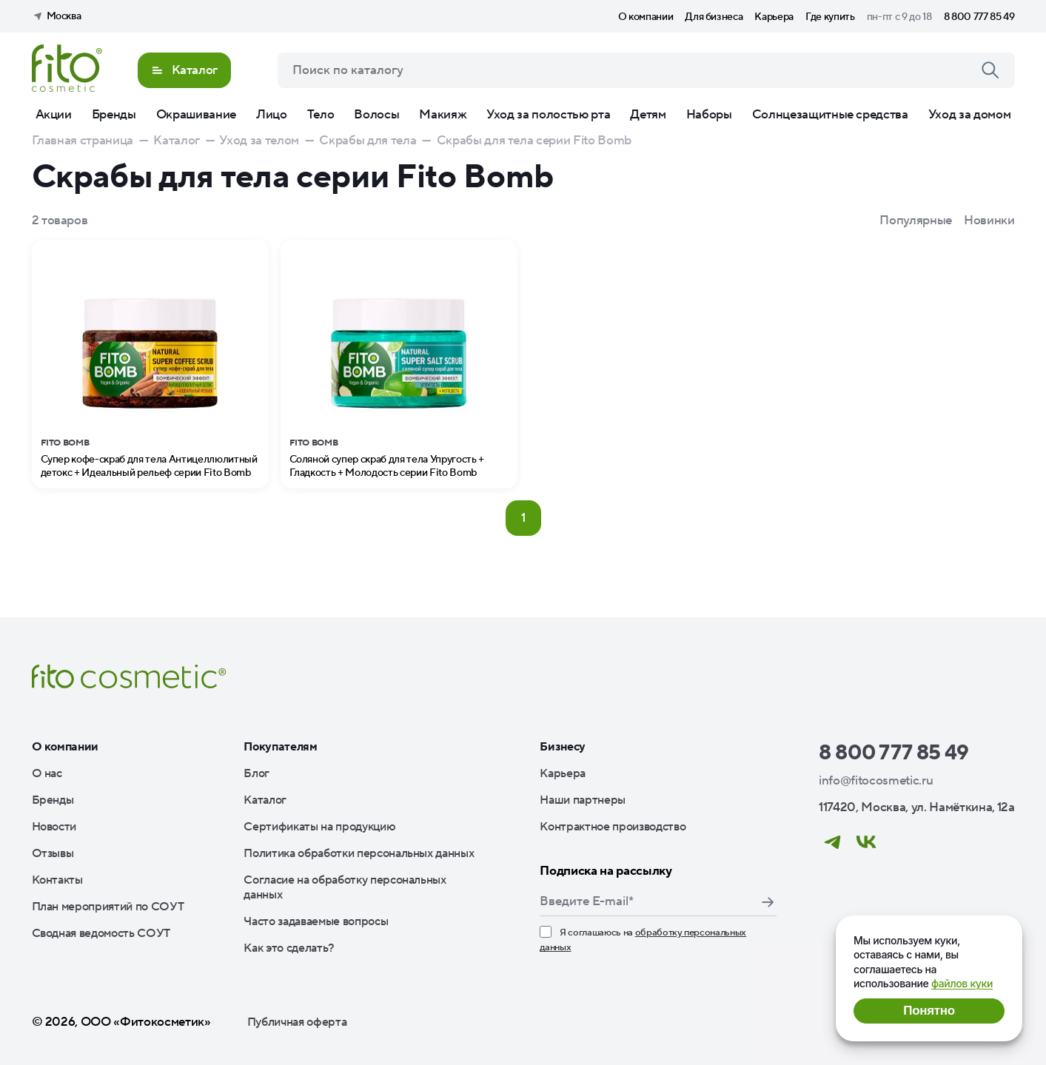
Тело (321, 115)
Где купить (830, 17)
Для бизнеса (713, 17)
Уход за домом (969, 115)
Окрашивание (196, 115)
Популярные (915, 220)
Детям (648, 115)
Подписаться (768, 902)
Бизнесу (563, 746)
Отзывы (53, 853)
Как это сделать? (289, 948)
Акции (54, 115)
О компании (646, 17)
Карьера (774, 17)
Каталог (265, 800)
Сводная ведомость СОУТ (101, 933)
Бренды (114, 115)
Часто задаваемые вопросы (316, 921)
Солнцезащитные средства (830, 115)
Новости (54, 826)
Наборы (709, 115)
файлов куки (962, 983)
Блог (256, 773)
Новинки (989, 220)
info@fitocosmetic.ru (876, 781)
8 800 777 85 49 (979, 17)
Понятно (928, 1011)
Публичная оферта (297, 1022)
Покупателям (280, 746)
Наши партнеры (583, 800)
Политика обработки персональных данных (359, 853)
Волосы (376, 115)
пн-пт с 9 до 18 (899, 17)
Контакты (57, 880)
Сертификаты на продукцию (319, 826)
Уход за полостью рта (548, 115)
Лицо (271, 115)
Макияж (442, 115)
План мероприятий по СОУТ (108, 906)
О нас (47, 773)
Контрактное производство (612, 826)
